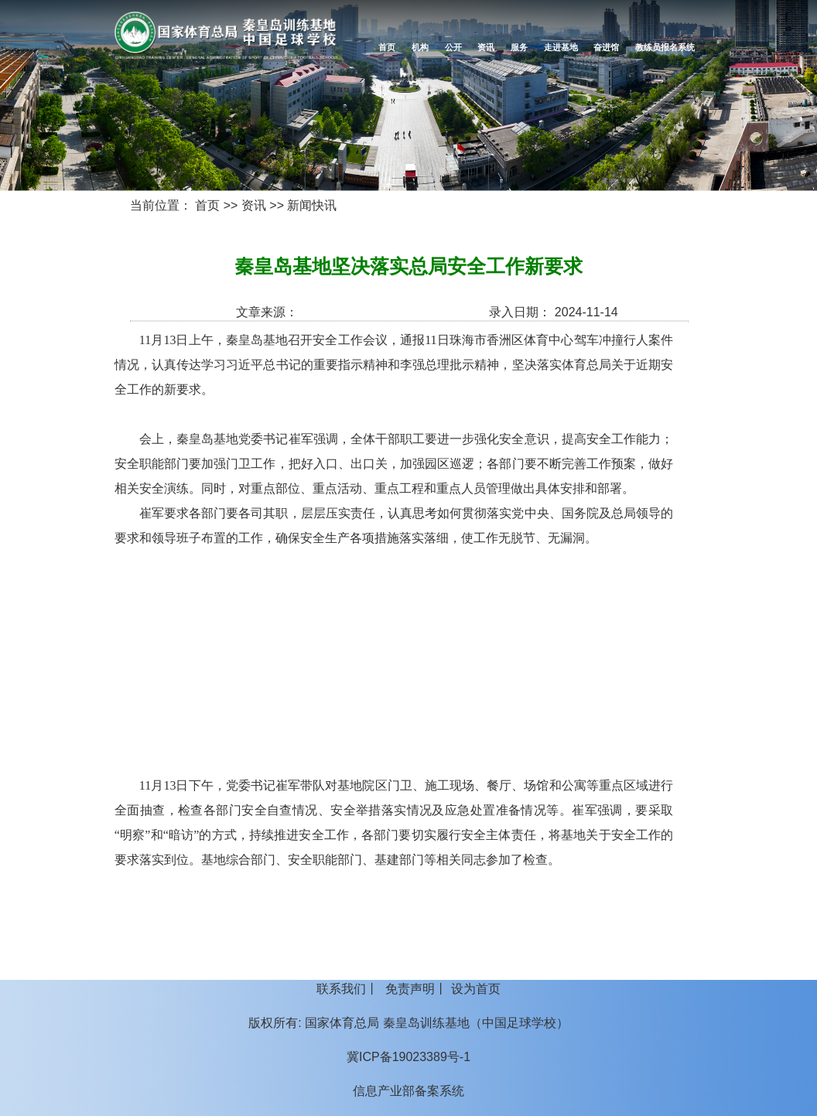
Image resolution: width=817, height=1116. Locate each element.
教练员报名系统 (665, 47)
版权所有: (274, 1022)
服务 (519, 47)
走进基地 (561, 47)
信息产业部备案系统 (408, 1090)
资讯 (485, 47)
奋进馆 (606, 47)
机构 (420, 47)
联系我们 (341, 988)
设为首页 (476, 988)
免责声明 (410, 988)
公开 (453, 47)
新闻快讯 (312, 205)
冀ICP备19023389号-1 (408, 1056)
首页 (386, 47)
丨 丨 (408, 988)
